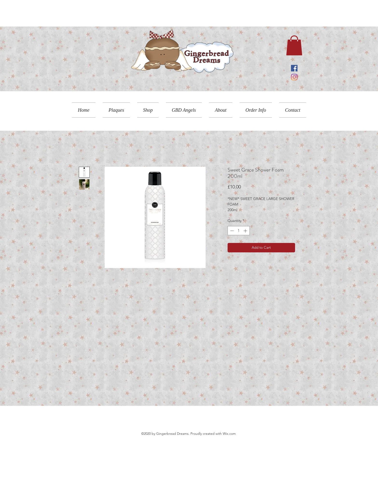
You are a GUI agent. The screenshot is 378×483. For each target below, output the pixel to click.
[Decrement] (231, 230)
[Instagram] (294, 77)
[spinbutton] (239, 230)
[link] (294, 45)
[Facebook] (294, 68)
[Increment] (246, 230)
